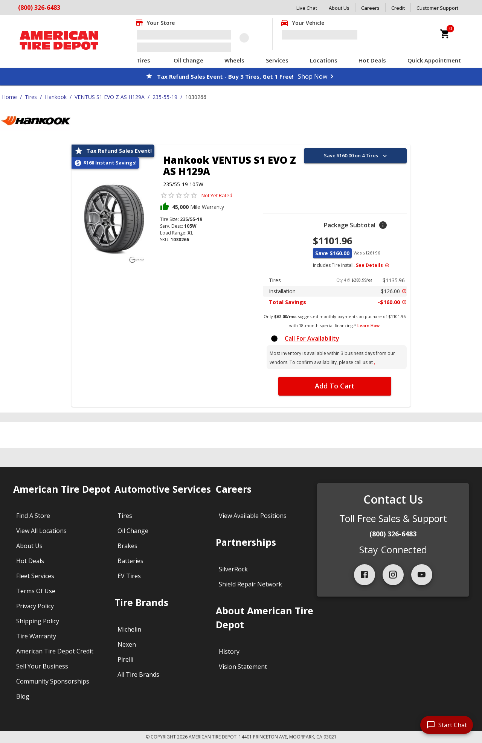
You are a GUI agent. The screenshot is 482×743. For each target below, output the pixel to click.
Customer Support (437, 8)
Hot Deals (372, 60)
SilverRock (233, 569)
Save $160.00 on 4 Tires (356, 156)
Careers (370, 8)
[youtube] (421, 574)
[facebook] (364, 574)
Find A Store (33, 516)
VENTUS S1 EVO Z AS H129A (110, 96)
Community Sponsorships (52, 681)
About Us (339, 8)
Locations (323, 60)
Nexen (126, 644)
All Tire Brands (138, 674)
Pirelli (125, 659)
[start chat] (446, 725)
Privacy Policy (35, 606)
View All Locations (41, 531)
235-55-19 (165, 96)
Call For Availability (312, 338)
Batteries (130, 561)
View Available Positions (253, 516)
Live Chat (306, 8)
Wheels (234, 60)
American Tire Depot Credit (54, 651)
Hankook (56, 96)
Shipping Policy (37, 621)
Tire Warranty (36, 636)
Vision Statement (243, 666)
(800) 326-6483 (39, 7)
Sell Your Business (42, 666)
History (229, 651)
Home (9, 96)
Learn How (368, 325)
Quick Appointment (434, 60)
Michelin (129, 629)
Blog (22, 696)
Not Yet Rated (216, 195)
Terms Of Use (35, 591)
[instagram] (393, 574)
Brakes (127, 546)
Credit (398, 8)
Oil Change (188, 60)
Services (277, 60)
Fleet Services (35, 576)
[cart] (445, 34)
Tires (143, 60)
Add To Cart (334, 385)
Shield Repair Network (250, 584)
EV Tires (129, 576)
